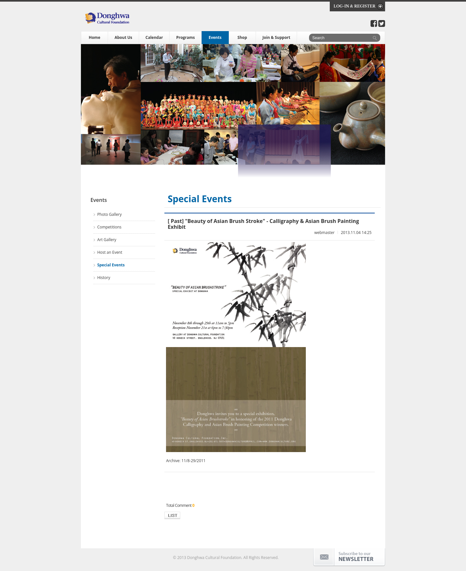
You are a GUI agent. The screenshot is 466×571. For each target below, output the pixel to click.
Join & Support (276, 37)
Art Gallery (106, 239)
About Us (123, 37)
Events (215, 37)
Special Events (111, 265)
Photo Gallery (109, 214)
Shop (242, 37)
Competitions (109, 227)
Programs (185, 37)
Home (94, 37)
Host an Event (109, 252)
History (103, 277)
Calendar (154, 37)
